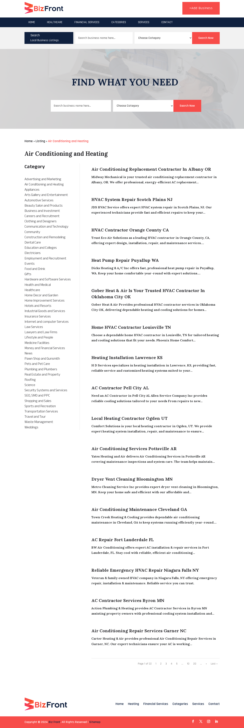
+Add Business (201, 8)
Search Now (205, 38)
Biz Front (54, 722)
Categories (118, 22)
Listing (40, 141)
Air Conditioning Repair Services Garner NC (138, 630)
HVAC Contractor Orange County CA (130, 230)
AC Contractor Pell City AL (120, 388)
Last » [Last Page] (214, 663)
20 (194, 663)
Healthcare (54, 22)
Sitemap (94, 722)
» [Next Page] (206, 663)
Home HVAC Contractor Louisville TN (131, 327)
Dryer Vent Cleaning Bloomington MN (132, 479)
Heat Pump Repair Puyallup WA (125, 260)
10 (188, 663)
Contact (167, 22)
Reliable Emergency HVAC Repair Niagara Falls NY (145, 570)
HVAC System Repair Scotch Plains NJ (131, 199)
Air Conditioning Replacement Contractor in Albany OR (151, 169)
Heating (133, 704)
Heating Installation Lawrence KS (127, 357)
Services (143, 22)
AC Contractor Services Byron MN (127, 600)
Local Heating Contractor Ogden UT (129, 418)
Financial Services (86, 22)
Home (31, 22)
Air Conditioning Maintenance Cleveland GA (139, 509)
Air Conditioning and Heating (68, 141)
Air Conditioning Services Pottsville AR (134, 448)
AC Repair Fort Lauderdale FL (122, 539)
